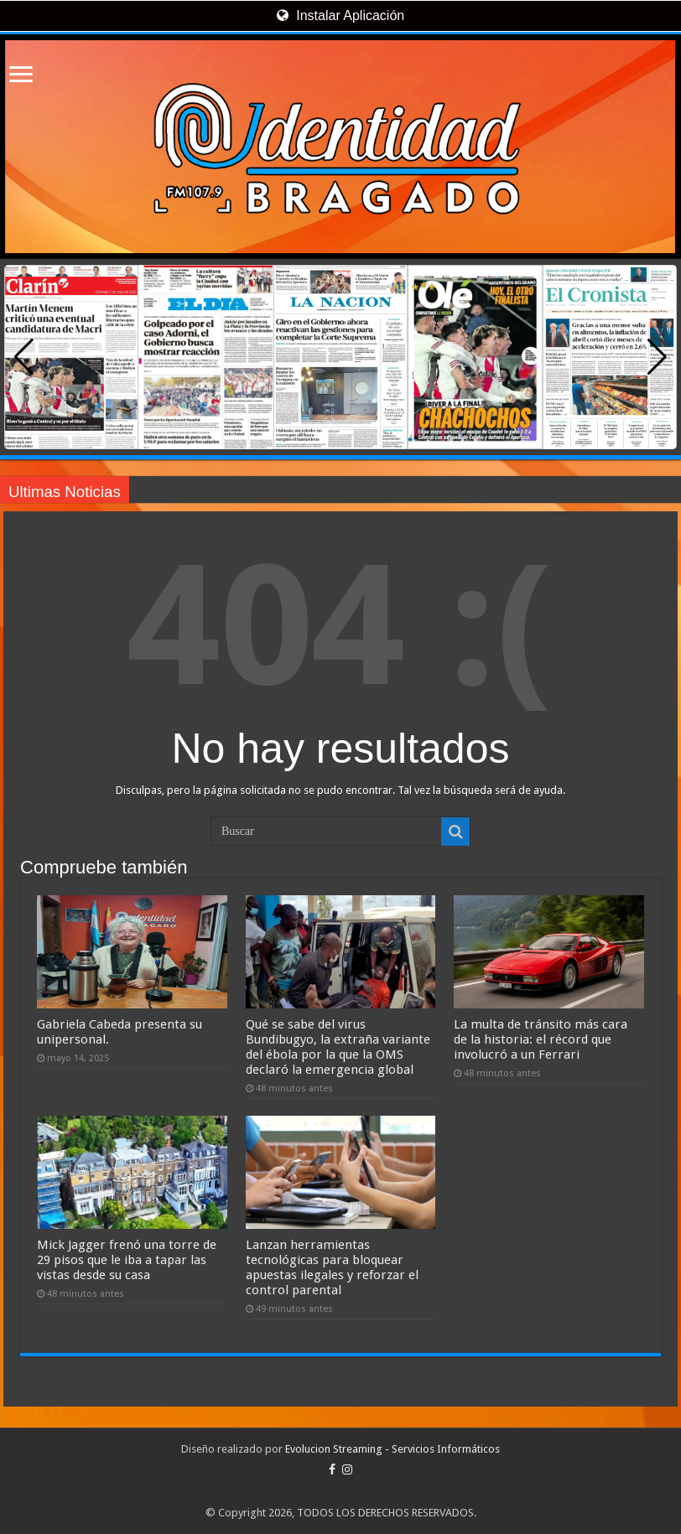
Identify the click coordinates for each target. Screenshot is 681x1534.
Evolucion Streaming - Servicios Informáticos (392, 1449)
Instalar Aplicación (340, 15)
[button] (657, 357)
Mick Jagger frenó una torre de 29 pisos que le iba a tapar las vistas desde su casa (126, 1260)
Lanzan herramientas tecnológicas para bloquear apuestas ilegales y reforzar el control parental (332, 1267)
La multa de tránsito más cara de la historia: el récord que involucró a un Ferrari (540, 1039)
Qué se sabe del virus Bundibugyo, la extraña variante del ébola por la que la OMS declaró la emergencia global (338, 1047)
